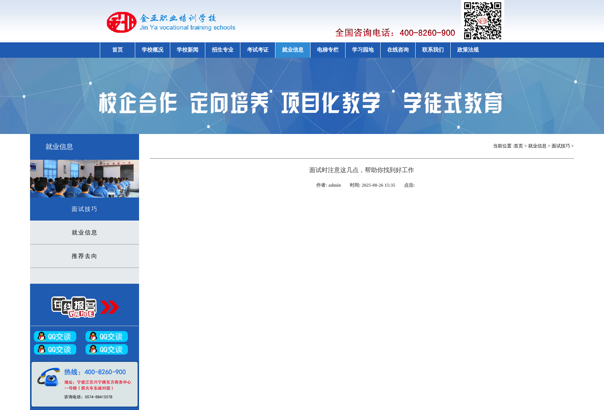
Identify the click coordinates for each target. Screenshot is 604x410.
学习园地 (363, 50)
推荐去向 (85, 256)
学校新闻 (187, 50)
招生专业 (222, 50)
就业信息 (293, 50)
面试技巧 (85, 209)
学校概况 (152, 50)
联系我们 (433, 50)
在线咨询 (398, 50)
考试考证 (257, 50)
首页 (117, 50)
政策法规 (468, 50)
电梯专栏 (328, 50)
